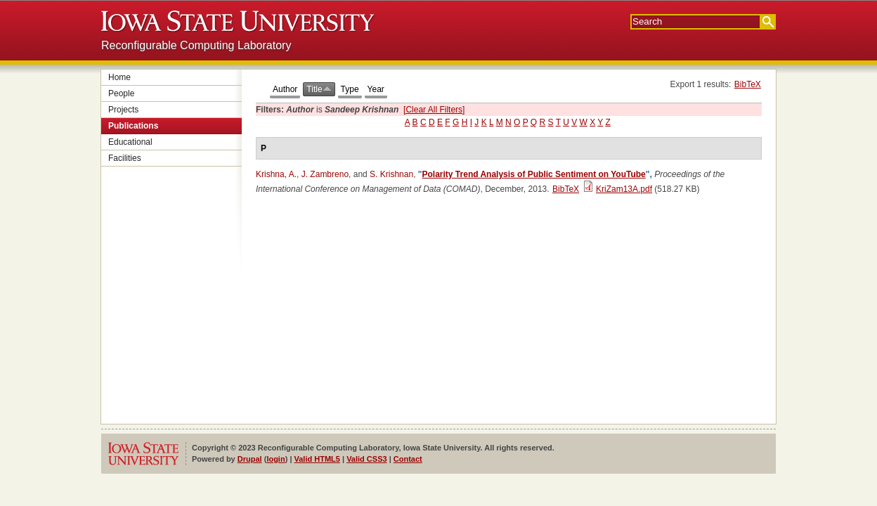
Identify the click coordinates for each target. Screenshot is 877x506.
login (275, 459)
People (121, 93)
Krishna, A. (276, 174)
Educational (130, 142)
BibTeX (747, 84)
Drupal (250, 459)
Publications (133, 126)
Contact (408, 459)
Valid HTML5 (317, 459)
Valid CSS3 (366, 459)
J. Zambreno (325, 174)
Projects (123, 110)
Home (119, 77)
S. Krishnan (391, 174)
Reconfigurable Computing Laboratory (196, 45)
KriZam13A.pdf (624, 189)
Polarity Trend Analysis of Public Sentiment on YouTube (534, 174)
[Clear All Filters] (434, 110)
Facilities (124, 158)
